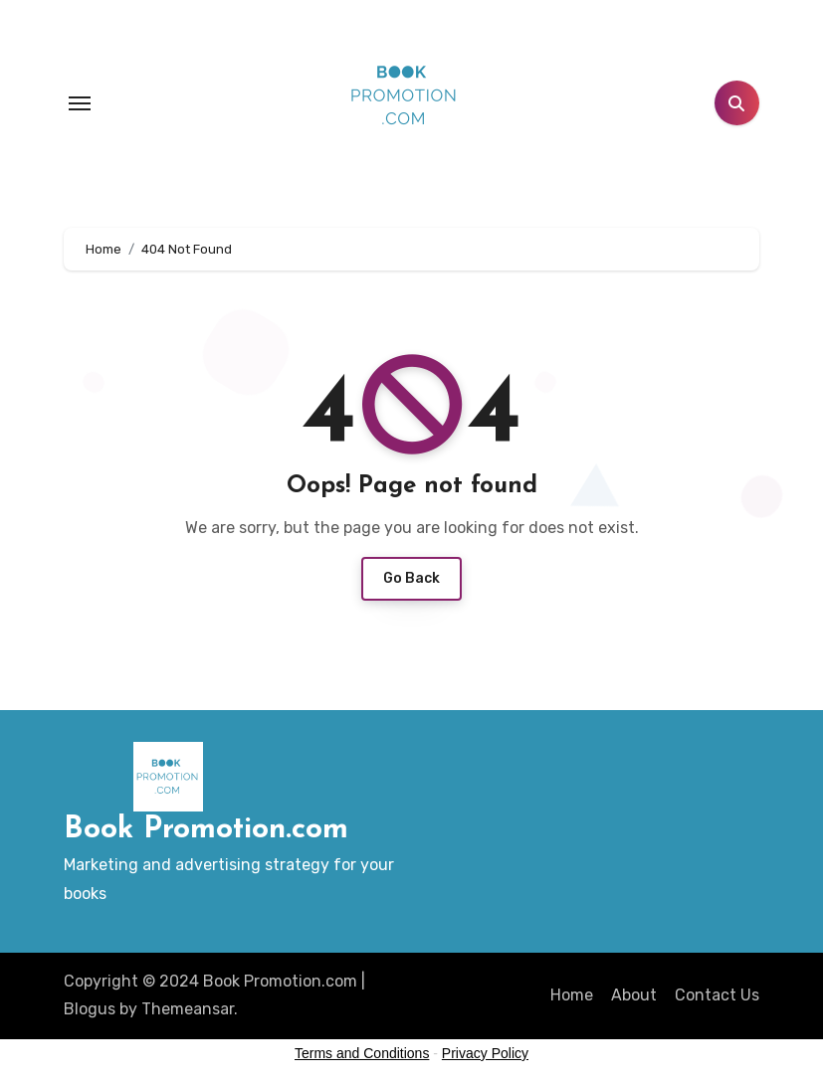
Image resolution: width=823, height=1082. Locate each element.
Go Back (411, 578)
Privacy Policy (485, 1053)
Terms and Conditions (362, 1053)
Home (571, 995)
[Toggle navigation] (80, 103)
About (634, 995)
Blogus (89, 1008)
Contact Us (717, 995)
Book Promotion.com (206, 829)
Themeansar (187, 1008)
